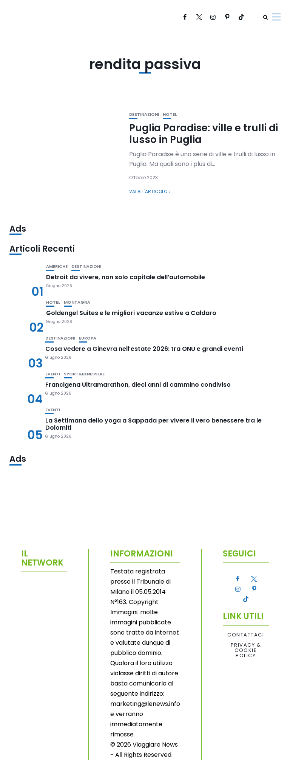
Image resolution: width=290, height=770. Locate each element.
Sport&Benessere (84, 374)
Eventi (52, 374)
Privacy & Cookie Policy (246, 650)
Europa (87, 338)
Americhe (57, 266)
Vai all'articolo (148, 191)
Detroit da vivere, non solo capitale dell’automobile (125, 277)
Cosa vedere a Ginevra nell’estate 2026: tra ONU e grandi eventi (144, 348)
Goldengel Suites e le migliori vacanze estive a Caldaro (131, 313)
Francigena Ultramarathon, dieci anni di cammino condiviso (138, 384)
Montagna (77, 302)
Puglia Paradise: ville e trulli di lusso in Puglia (203, 133)
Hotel (170, 114)
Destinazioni (144, 114)
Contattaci (245, 635)
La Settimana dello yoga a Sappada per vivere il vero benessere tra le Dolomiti (153, 424)
